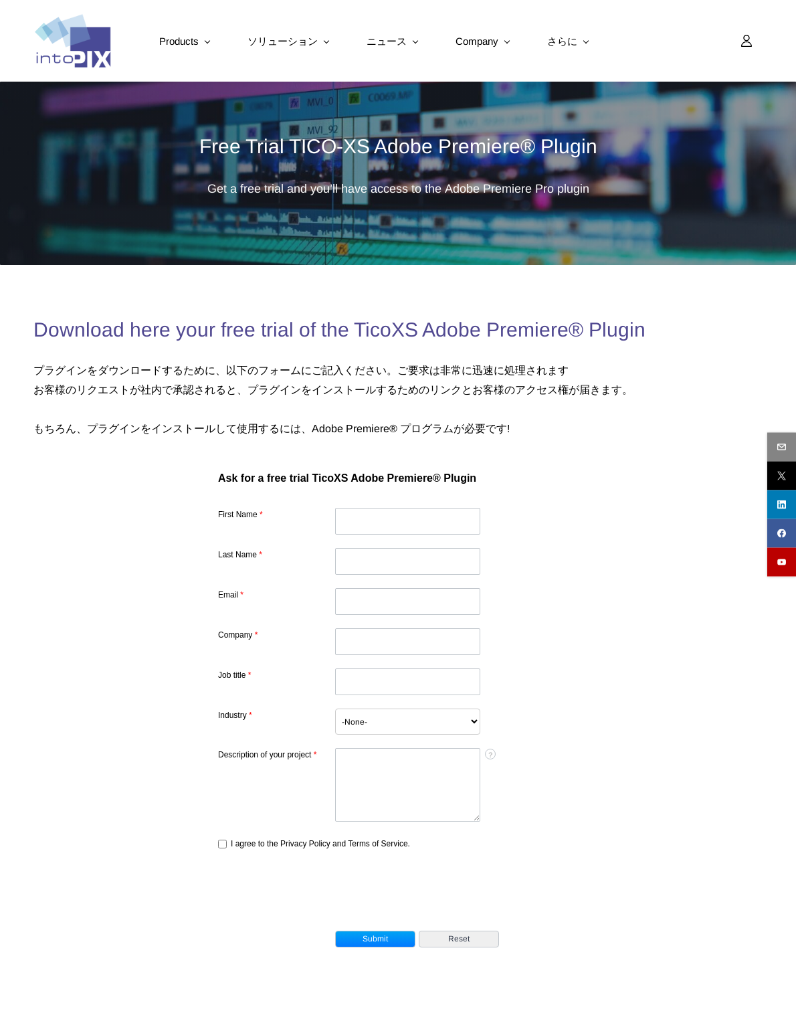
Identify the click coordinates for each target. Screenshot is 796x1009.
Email (230, 595)
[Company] (407, 641)
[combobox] (407, 722)
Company (238, 635)
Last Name (240, 554)
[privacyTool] (222, 844)
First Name (240, 514)
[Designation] (407, 681)
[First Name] (407, 521)
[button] (375, 939)
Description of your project (267, 754)
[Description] (407, 785)
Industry (235, 715)
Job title (234, 675)
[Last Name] (407, 561)
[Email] (407, 601)
